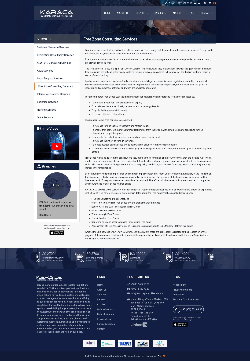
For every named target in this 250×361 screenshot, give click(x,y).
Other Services (45, 117)
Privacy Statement (182, 289)
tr (210, 3)
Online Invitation (105, 314)
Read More (45, 215)
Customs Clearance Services (53, 47)
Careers (160, 13)
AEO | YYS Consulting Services (54, 62)
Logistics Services (47, 101)
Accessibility (179, 285)
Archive (178, 13)
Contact (207, 13)
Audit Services (45, 70)
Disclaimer (178, 294)
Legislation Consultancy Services (55, 55)
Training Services (46, 109)
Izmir (57, 185)
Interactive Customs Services (53, 94)
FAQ (192, 13)
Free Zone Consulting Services (55, 86)
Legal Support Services (50, 78)
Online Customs (105, 309)
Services (142, 13)
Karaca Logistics (106, 324)
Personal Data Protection (186, 299)
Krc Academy (104, 319)
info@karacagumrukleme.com (145, 293)
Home (107, 13)
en (214, 3)
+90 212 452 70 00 (180, 3)
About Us (123, 13)
